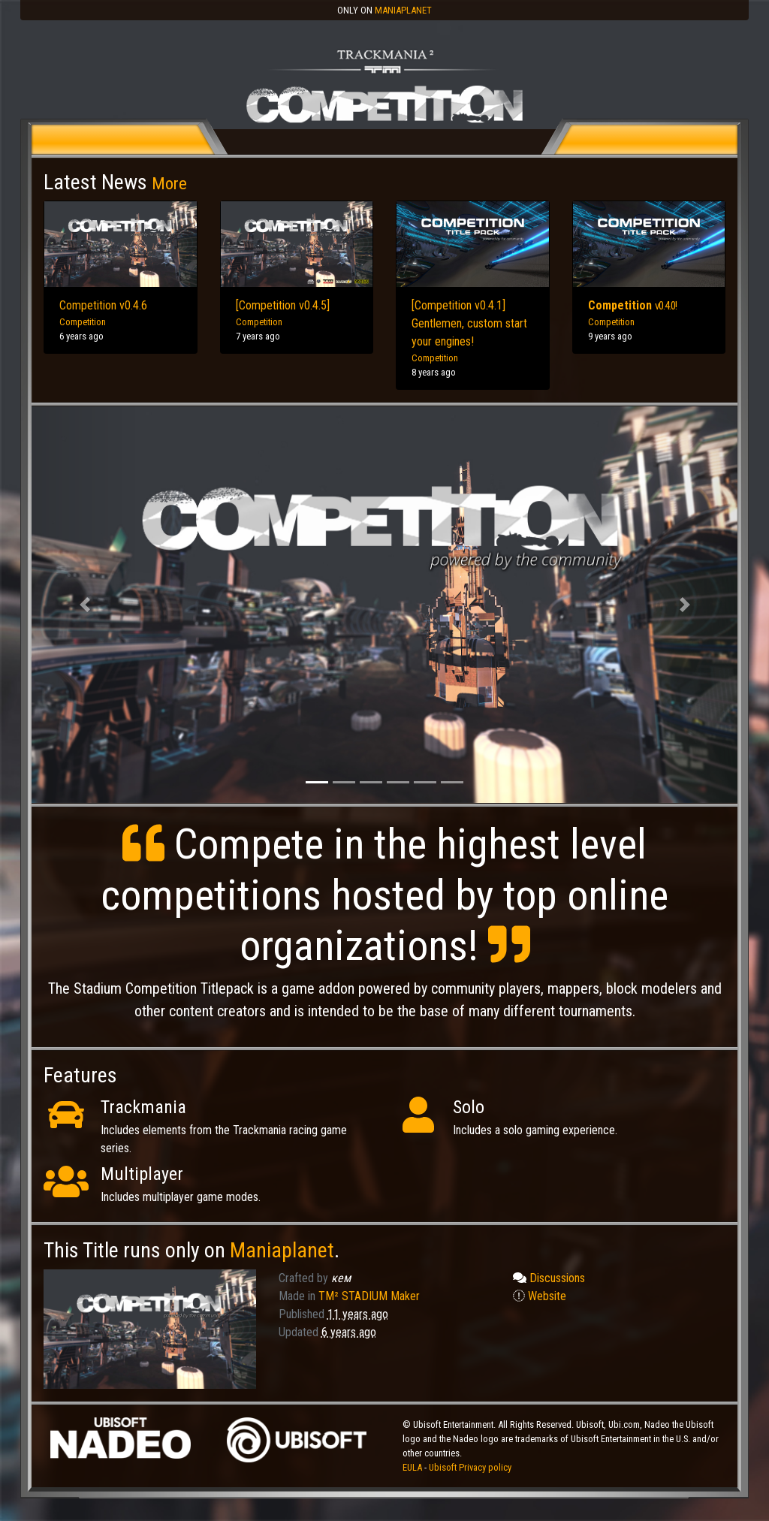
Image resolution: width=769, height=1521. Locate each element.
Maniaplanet (403, 10)
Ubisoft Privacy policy (470, 1467)
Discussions (549, 1278)
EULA (413, 1467)
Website (539, 1296)
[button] (84, 605)
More (169, 183)
